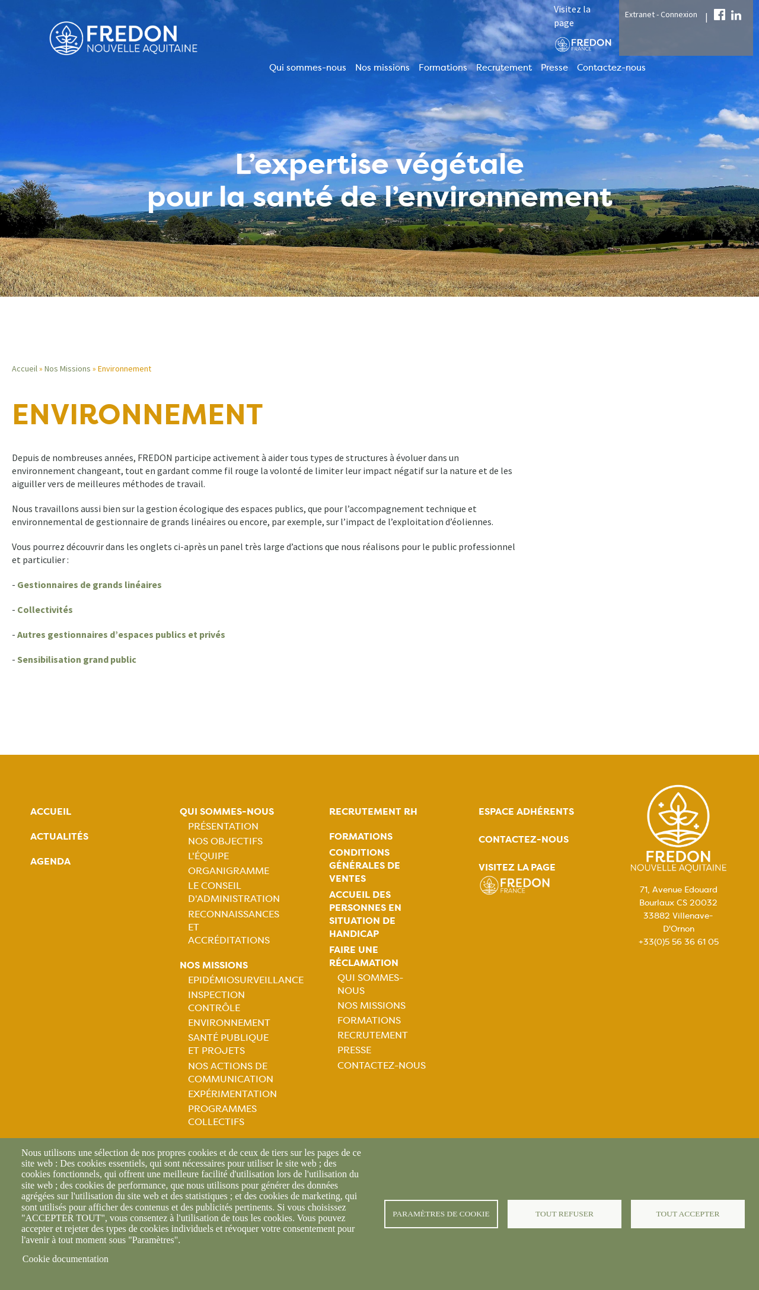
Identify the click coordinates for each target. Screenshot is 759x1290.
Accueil (24, 368)
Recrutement (504, 68)
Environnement (229, 1022)
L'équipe (208, 856)
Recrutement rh (373, 811)
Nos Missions (67, 368)
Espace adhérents (526, 811)
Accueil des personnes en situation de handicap (365, 914)
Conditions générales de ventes (364, 865)
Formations (443, 68)
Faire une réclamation (363, 956)
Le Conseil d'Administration (234, 892)
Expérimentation (232, 1094)
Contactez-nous (611, 68)
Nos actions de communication (230, 1072)
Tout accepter (688, 1213)
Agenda (50, 861)
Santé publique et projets (228, 1044)
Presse (554, 68)
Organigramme (228, 871)
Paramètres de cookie (441, 1213)
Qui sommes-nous (307, 68)
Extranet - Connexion (661, 14)
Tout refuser (564, 1213)
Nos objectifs (225, 841)
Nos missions (382, 68)
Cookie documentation (66, 1259)
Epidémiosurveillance (246, 980)
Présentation (223, 826)
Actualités (59, 836)
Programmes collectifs (222, 1115)
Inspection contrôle (216, 1001)
